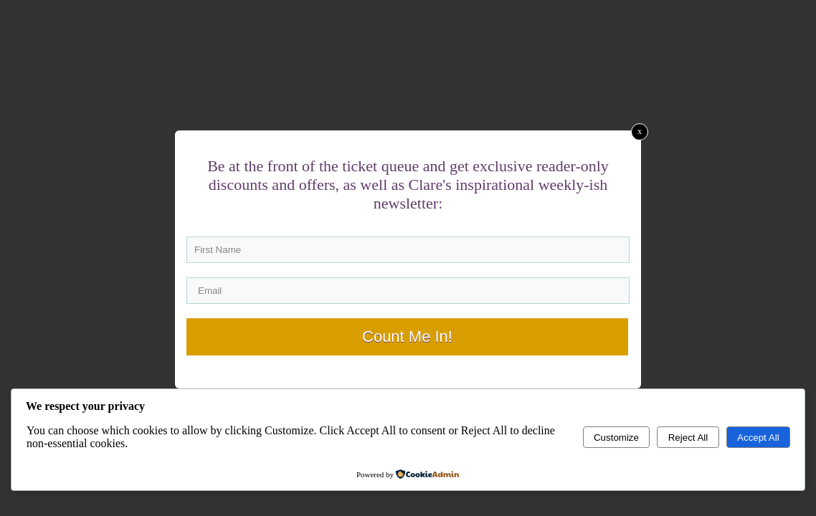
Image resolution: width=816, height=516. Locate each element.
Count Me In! (407, 336)
